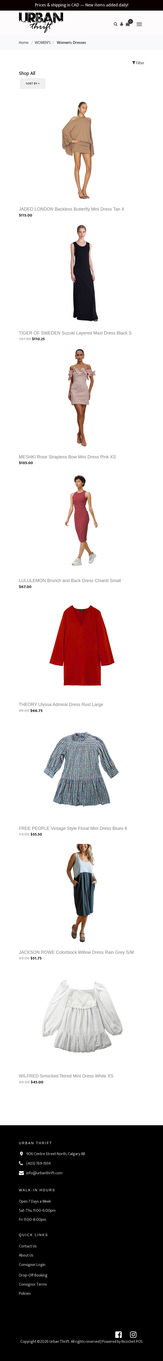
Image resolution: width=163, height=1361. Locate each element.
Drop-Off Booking (33, 1275)
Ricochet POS (132, 1341)
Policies (25, 1293)
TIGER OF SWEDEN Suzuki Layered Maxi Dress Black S (75, 333)
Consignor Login (32, 1264)
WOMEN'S (43, 42)
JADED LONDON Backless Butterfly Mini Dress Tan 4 (71, 209)
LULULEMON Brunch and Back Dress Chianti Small (70, 580)
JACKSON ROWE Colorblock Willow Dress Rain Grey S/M (76, 952)
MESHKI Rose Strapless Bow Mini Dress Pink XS (67, 456)
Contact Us (28, 1246)
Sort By (31, 83)
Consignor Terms (33, 1284)
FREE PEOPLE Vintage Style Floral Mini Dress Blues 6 (73, 828)
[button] (122, 24)
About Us (26, 1255)
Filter (138, 63)
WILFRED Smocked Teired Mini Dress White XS (66, 1076)
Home (24, 42)
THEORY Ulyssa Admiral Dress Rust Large (61, 704)
